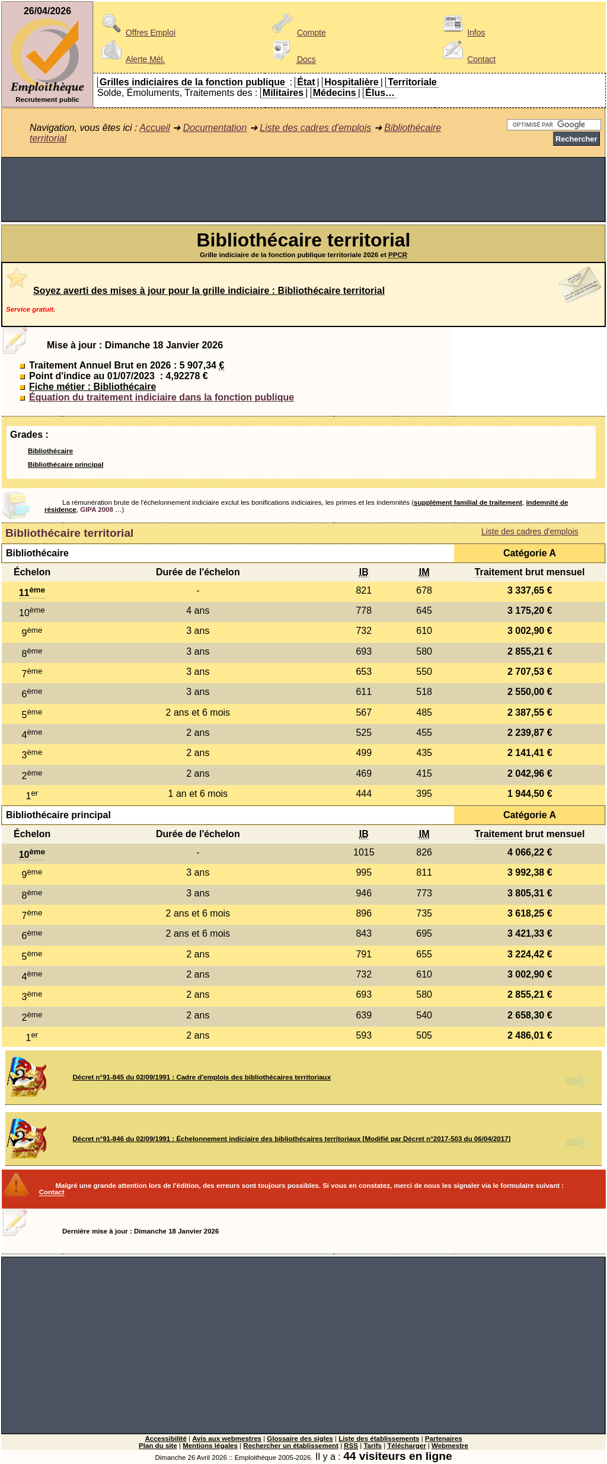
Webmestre (450, 1445)
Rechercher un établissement (290, 1445)
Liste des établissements (378, 1438)
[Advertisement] (303, 189)
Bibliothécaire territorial (69, 533)
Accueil (154, 128)
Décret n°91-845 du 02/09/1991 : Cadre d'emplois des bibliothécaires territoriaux (202, 1077)
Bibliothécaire (50, 450)
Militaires (283, 93)
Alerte (131, 59)
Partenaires (443, 1438)
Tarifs (372, 1445)
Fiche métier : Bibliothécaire (92, 387)
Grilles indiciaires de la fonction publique (192, 82)
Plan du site (158, 1445)
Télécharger (406, 1445)
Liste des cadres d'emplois (315, 128)
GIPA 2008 (96, 509)
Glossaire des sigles (300, 1438)
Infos (462, 32)
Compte (297, 32)
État (306, 82)
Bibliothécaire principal (65, 464)
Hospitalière (351, 82)
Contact (467, 59)
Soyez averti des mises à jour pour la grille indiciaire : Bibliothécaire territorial (209, 291)
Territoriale (412, 82)
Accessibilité (165, 1438)
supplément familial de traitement (468, 502)
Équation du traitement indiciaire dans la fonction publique (161, 397)
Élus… (380, 93)
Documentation (215, 128)
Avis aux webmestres (226, 1438)
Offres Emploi (136, 32)
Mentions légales (210, 1445)
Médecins (334, 93)
